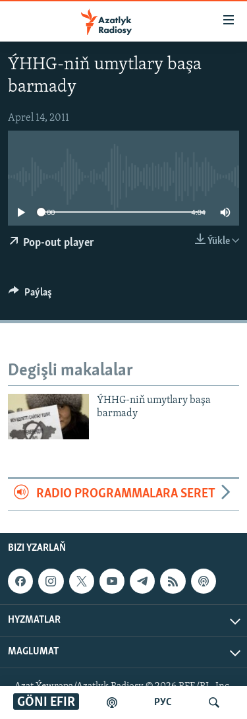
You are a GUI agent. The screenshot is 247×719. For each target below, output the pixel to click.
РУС (163, 702)
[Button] (30, 295)
